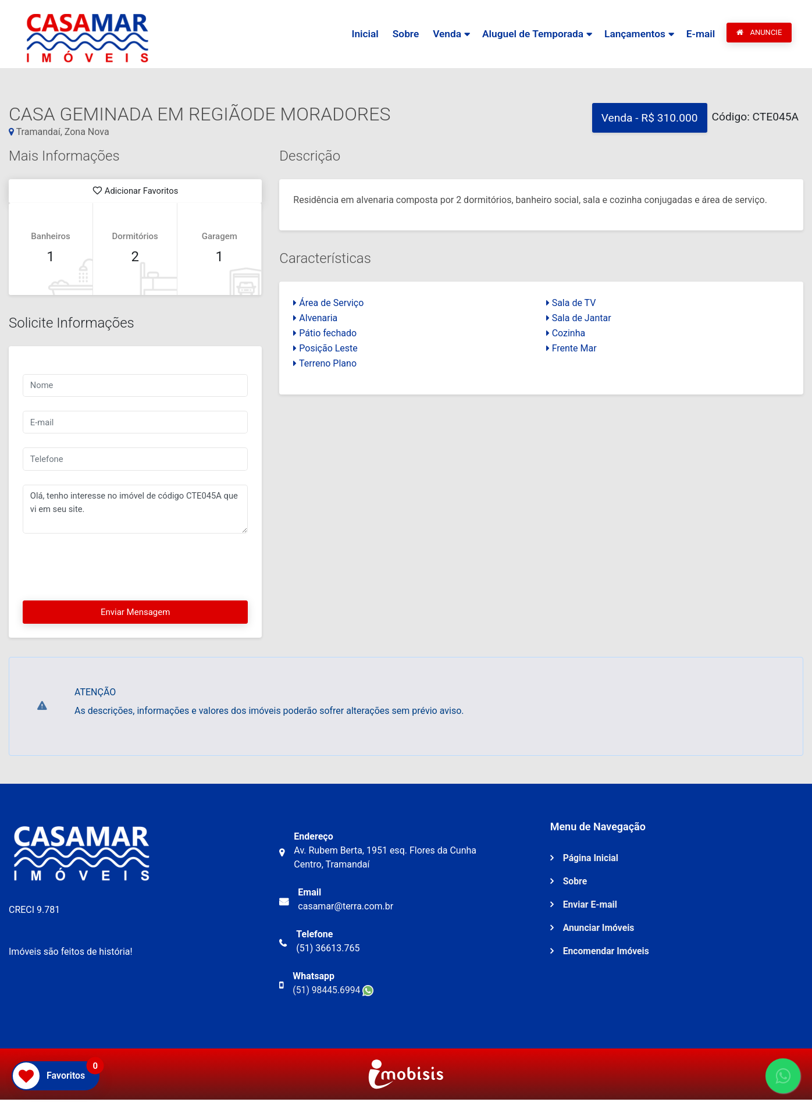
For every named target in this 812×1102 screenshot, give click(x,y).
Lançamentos (634, 34)
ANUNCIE (759, 33)
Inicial (360, 34)
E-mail (700, 34)
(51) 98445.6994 (334, 992)
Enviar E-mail (590, 906)
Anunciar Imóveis (599, 930)
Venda (443, 34)
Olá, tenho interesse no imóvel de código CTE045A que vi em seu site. (135, 511)
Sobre (401, 34)
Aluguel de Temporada (530, 34)
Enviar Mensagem (135, 614)
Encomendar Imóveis (607, 953)
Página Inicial (591, 860)
